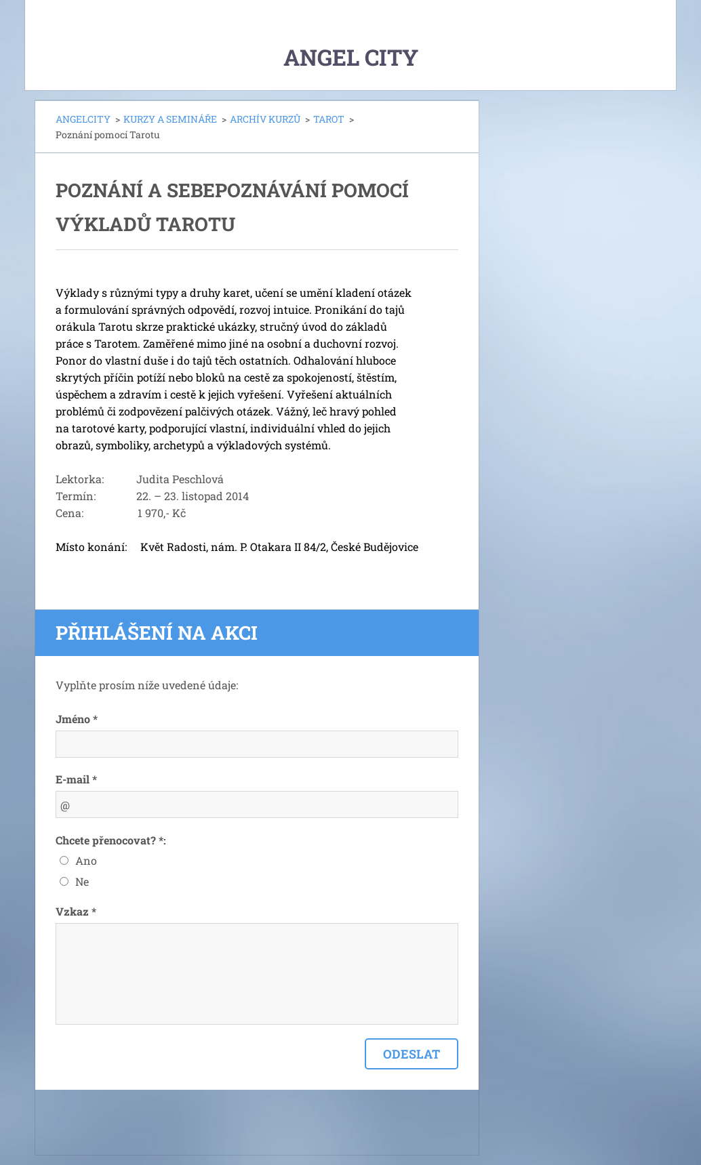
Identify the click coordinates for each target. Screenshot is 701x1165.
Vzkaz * (76, 911)
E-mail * (76, 779)
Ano (86, 860)
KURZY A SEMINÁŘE (170, 119)
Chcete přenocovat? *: (111, 840)
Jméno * (77, 719)
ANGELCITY (83, 119)
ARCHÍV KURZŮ (265, 119)
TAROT (328, 119)
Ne (82, 881)
